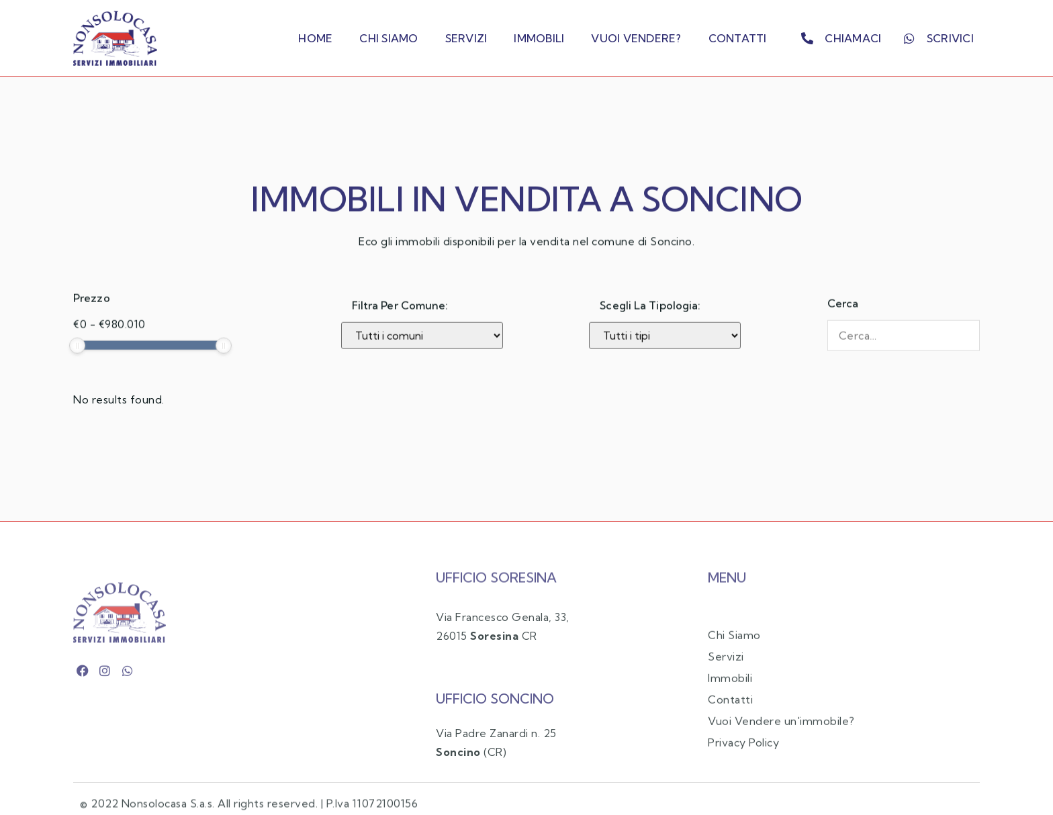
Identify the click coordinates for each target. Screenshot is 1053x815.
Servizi (466, 38)
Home (315, 38)
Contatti (737, 38)
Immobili (539, 38)
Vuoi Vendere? (636, 38)
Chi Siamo (388, 38)
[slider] (77, 363)
